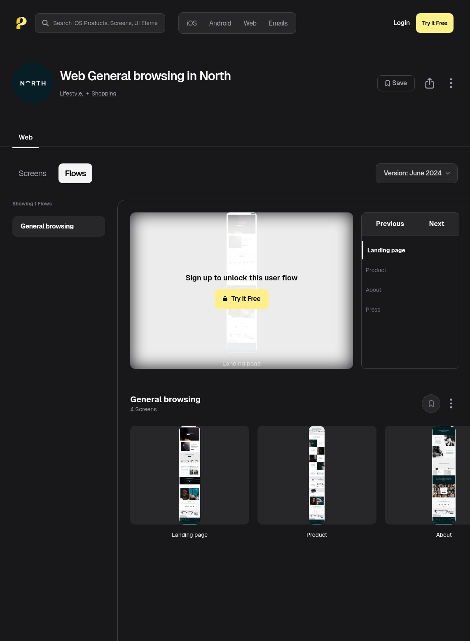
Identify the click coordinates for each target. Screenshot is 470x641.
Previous (390, 223)
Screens (32, 173)
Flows (75, 173)
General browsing (47, 226)
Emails (278, 23)
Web (249, 23)
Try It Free (434, 23)
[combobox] (109, 23)
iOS (192, 23)
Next (436, 223)
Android (220, 23)
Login (401, 23)
